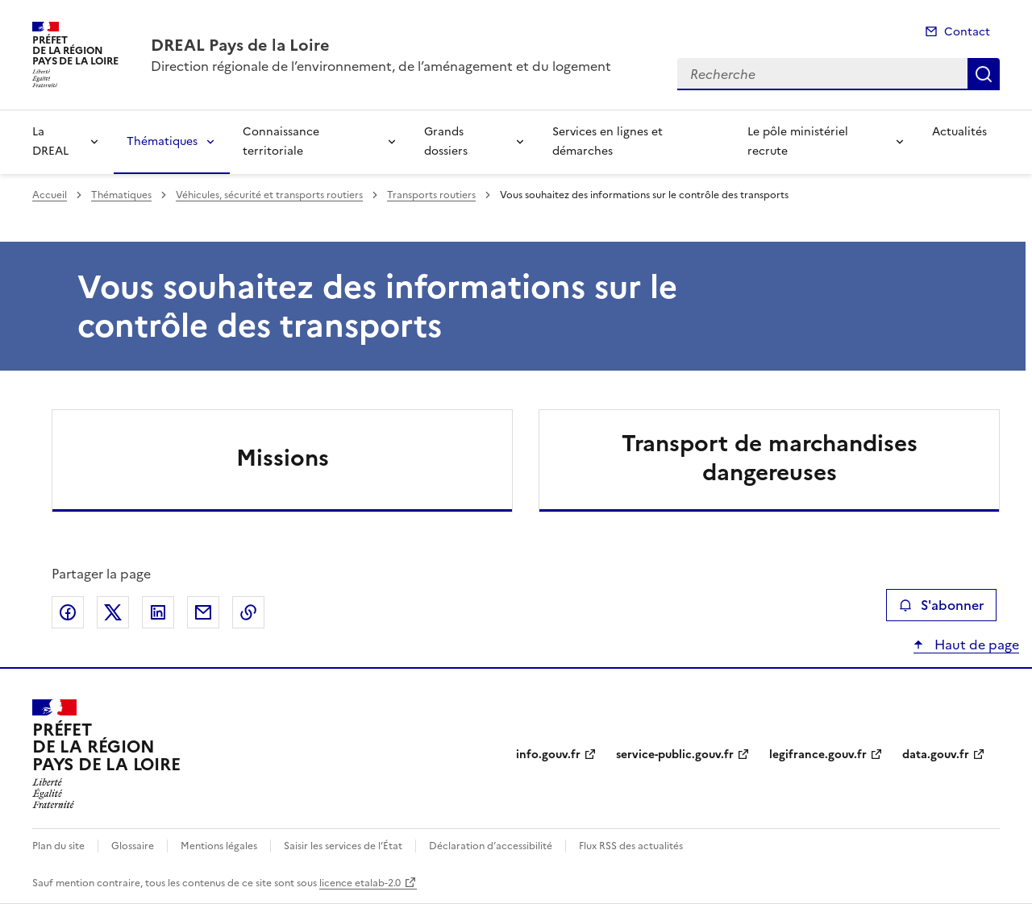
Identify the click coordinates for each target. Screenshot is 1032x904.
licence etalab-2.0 (360, 883)
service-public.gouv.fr (675, 754)
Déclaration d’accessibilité (490, 846)
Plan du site (58, 846)
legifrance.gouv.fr (818, 754)
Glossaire (132, 846)
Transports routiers (431, 195)
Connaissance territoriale (281, 141)
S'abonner (941, 605)
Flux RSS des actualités (631, 846)
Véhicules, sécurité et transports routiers (269, 195)
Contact (967, 31)
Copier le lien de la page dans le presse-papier (248, 612)
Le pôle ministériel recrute (797, 141)
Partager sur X (113, 612)
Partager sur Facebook (68, 612)
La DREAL (50, 141)
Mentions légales (219, 846)
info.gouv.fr (548, 754)
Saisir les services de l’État (343, 846)
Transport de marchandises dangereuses (770, 458)
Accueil (49, 195)
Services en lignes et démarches (607, 141)
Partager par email (203, 612)
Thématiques (162, 141)
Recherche (984, 74)
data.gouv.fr (935, 754)
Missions (282, 457)
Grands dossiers (446, 141)
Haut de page (975, 644)
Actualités (959, 131)
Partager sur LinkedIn (158, 612)
